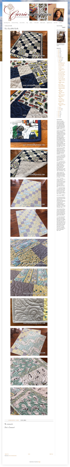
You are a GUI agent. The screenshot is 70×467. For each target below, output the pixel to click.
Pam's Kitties (60, 98)
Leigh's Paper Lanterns (60, 91)
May (59, 107)
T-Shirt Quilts (36, 22)
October (60, 59)
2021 (59, 55)
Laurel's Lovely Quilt (61, 78)
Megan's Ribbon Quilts (61, 96)
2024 (59, 51)
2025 (59, 49)
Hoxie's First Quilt (61, 64)
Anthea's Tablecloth (61, 85)
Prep (27, 22)
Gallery (31, 22)
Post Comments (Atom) (12, 455)
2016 (59, 115)
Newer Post (7, 454)
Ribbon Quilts (42, 22)
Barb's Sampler (60, 84)
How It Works (22, 22)
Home (29, 454)
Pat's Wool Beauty (61, 99)
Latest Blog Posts (7, 22)
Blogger (39, 461)
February (60, 108)
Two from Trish (61, 68)
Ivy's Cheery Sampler (61, 74)
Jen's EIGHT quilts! (61, 73)
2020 (59, 56)
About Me (55, 22)
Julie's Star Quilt (60, 103)
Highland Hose (49, 22)
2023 (59, 52)
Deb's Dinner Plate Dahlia (61, 101)
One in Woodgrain (61, 65)
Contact (60, 22)
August (60, 60)
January (60, 109)
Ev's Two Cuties (60, 77)
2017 (59, 114)
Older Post (51, 454)
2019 (59, 111)
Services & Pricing (15, 22)
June (59, 61)
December (60, 57)
